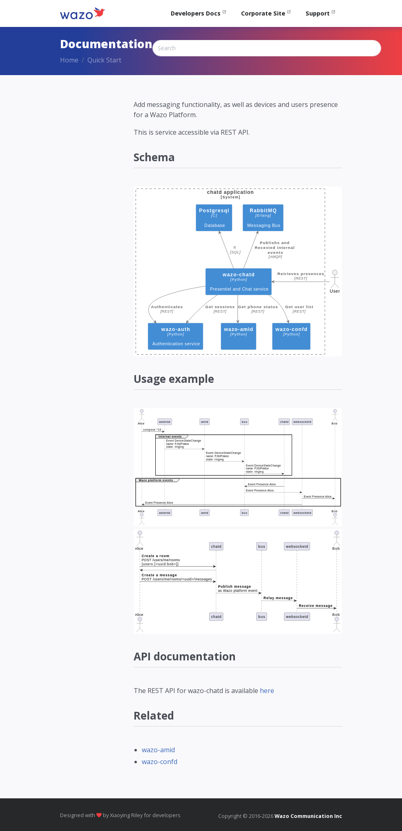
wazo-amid (158, 749)
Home (69, 60)
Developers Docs (196, 13)
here (267, 690)
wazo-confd (159, 761)
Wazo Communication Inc (308, 816)
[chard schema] (238, 271)
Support (318, 13)
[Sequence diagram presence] (238, 467)
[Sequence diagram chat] (238, 581)
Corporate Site (263, 13)
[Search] (266, 48)
